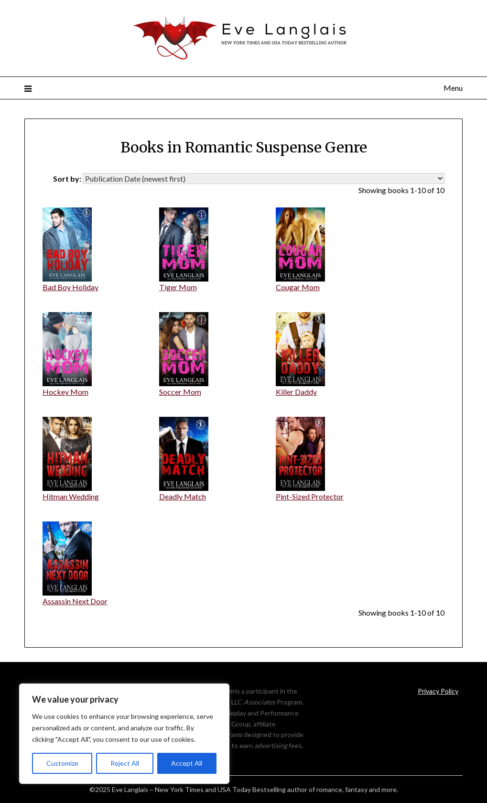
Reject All (124, 763)
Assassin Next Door (75, 601)
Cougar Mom (298, 287)
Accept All (186, 763)
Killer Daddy (296, 391)
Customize (62, 763)
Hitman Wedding (71, 496)
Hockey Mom (65, 391)
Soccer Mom (180, 391)
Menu (453, 87)
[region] (124, 734)
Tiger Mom (178, 287)
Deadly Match (182, 496)
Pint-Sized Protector (310, 496)
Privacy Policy (438, 691)
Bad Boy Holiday (70, 287)
